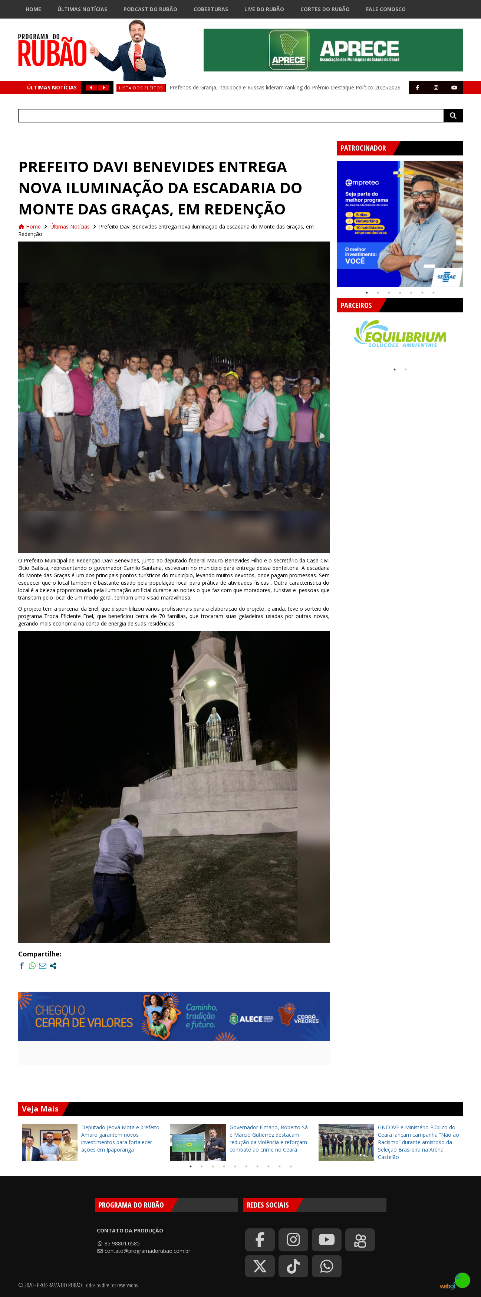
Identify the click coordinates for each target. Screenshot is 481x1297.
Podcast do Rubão (150, 9)
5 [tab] (411, 292)
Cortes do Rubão (325, 9)
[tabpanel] (400, 224)
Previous (331, 221)
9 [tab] (279, 1166)
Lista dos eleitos (141, 88)
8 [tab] (268, 1166)
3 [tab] (389, 292)
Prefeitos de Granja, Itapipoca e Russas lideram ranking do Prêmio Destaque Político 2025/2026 (285, 87)
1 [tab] (366, 292)
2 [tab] (378, 292)
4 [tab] (400, 292)
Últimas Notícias (82, 9)
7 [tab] (433, 292)
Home (33, 9)
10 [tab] (290, 1166)
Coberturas (211, 9)
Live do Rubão (264, 9)
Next (468, 221)
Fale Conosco (386, 9)
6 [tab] (422, 292)
